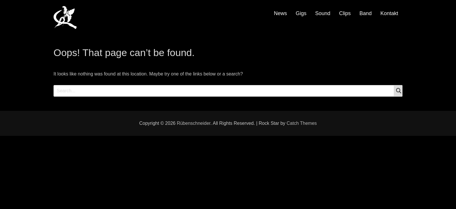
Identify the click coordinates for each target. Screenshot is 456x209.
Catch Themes (302, 123)
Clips (345, 13)
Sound (322, 13)
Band (365, 13)
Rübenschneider (194, 123)
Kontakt (389, 13)
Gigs (301, 13)
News (280, 13)
